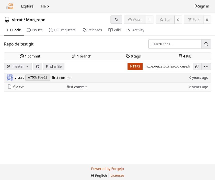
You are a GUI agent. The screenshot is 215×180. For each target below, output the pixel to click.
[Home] (10, 6)
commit (30, 56)
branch (81, 56)
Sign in (201, 6)
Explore (27, 6)
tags (133, 56)
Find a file (54, 66)
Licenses (118, 175)
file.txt (16, 86)
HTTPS (135, 66)
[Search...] (206, 44)
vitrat (17, 19)
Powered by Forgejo (107, 168)
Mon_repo (36, 19)
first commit (62, 77)
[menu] (206, 66)
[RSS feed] (116, 20)
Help (45, 6)
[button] (37, 66)
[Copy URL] (197, 66)
